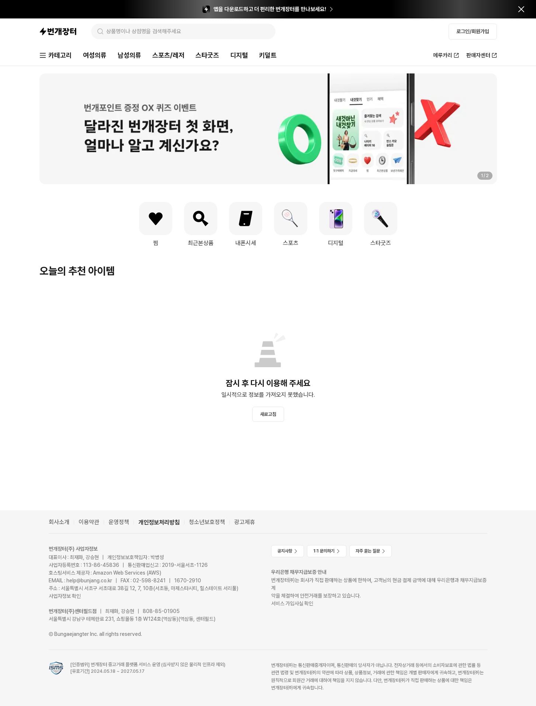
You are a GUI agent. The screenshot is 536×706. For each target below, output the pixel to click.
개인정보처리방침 (159, 522)
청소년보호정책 (207, 522)
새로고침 (268, 414)
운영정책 (118, 522)
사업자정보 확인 (65, 596)
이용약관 (89, 522)
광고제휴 (244, 522)
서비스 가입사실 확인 (292, 603)
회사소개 (59, 522)
